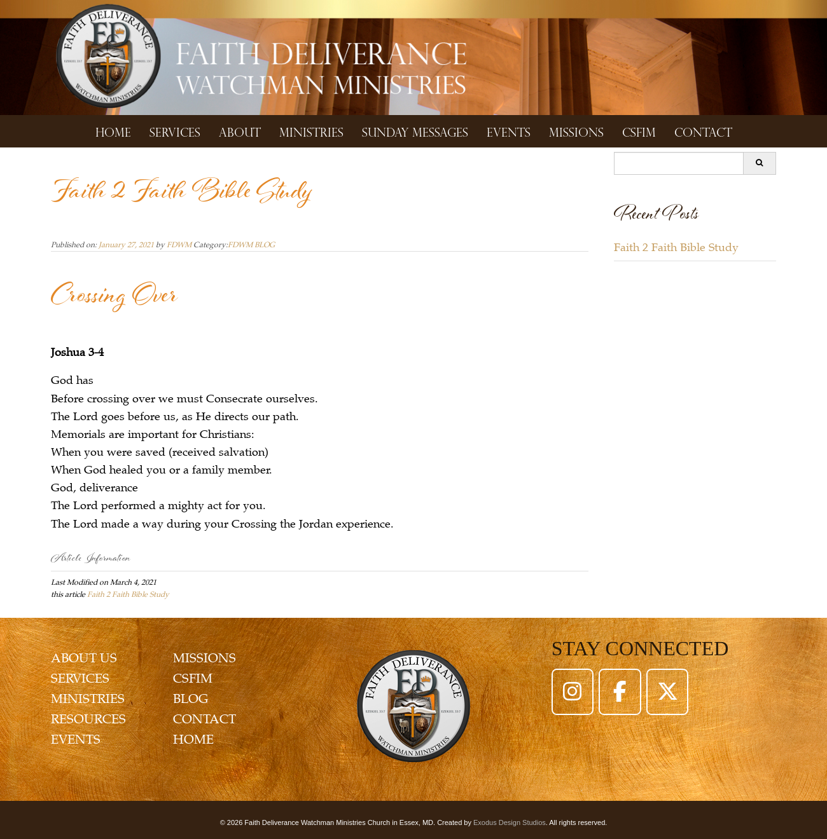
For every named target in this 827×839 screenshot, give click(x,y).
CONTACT (204, 719)
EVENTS (76, 739)
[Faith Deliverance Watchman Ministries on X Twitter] (667, 691)
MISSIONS (204, 658)
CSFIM (639, 131)
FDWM (179, 245)
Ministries (311, 131)
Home (113, 131)
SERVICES (80, 678)
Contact (703, 131)
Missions (576, 131)
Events (509, 131)
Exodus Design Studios (509, 822)
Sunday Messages (415, 131)
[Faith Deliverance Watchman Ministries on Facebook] (620, 691)
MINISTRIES (88, 699)
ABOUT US (84, 658)
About (240, 131)
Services (174, 131)
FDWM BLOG (251, 245)
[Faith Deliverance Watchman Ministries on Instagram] (573, 691)
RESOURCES (88, 719)
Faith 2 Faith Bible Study (128, 594)
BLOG (190, 699)
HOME (193, 739)
